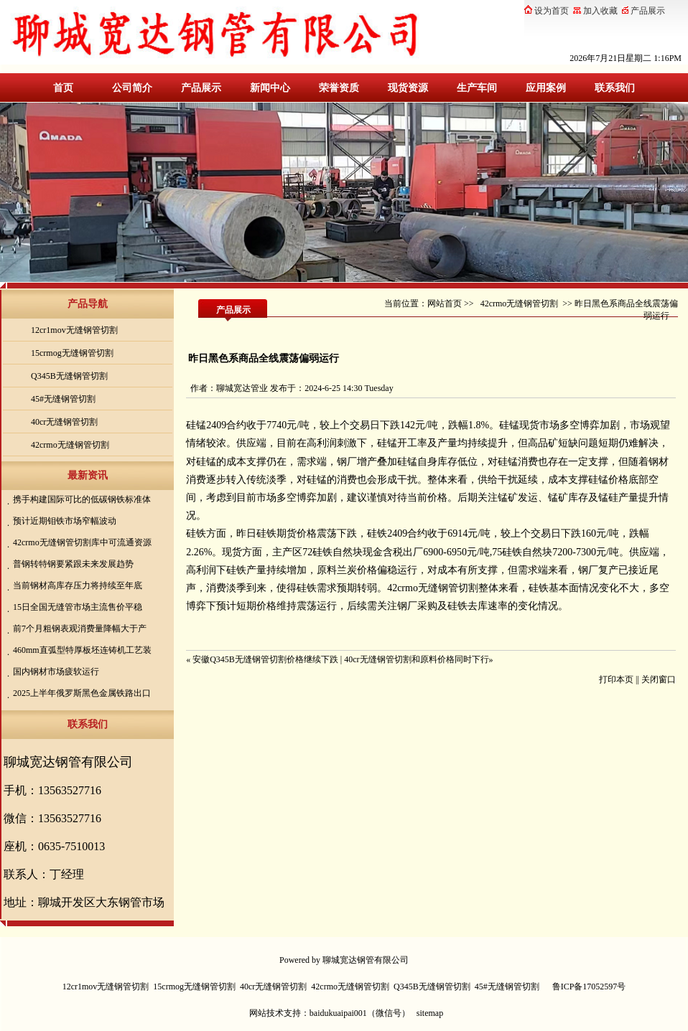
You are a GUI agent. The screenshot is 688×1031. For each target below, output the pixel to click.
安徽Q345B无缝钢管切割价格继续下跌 (265, 659)
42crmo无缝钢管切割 (70, 445)
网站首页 (444, 303)
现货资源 (408, 88)
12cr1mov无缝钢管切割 (74, 330)
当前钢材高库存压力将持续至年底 (77, 585)
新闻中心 (270, 88)
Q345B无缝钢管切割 (69, 376)
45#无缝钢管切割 (63, 399)
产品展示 (201, 88)
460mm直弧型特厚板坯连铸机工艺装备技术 (80, 651)
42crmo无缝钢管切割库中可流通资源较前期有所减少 (80, 543)
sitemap (430, 1013)
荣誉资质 (339, 88)
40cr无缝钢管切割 (64, 422)
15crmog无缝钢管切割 (72, 353)
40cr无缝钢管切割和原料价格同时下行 (416, 659)
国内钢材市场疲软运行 (56, 672)
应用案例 (546, 88)
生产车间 (477, 88)
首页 (63, 88)
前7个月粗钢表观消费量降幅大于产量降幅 (78, 629)
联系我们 (615, 88)
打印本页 (616, 679)
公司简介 (132, 88)
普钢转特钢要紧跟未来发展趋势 (73, 564)
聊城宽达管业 (242, 388)
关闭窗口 (658, 679)
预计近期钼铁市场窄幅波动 (64, 521)
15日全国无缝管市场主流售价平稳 (77, 607)
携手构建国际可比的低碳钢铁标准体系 (80, 500)
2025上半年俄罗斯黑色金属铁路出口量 (80, 694)
